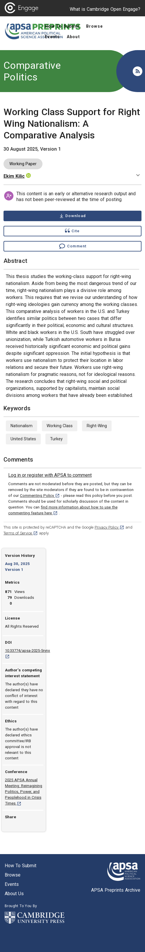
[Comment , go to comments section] (72, 246)
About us (14, 893)
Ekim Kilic (14, 176)
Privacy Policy (109, 527)
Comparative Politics (32, 71)
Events (12, 884)
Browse (13, 875)
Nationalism (22, 425)
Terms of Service (21, 533)
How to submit (20, 865)
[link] (50, 475)
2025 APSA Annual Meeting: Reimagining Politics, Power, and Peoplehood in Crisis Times (23, 791)
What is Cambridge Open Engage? (105, 9)
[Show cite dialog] (72, 231)
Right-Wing (97, 425)
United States (23, 439)
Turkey (56, 439)
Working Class (60, 425)
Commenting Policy (40, 495)
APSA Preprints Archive (115, 890)
